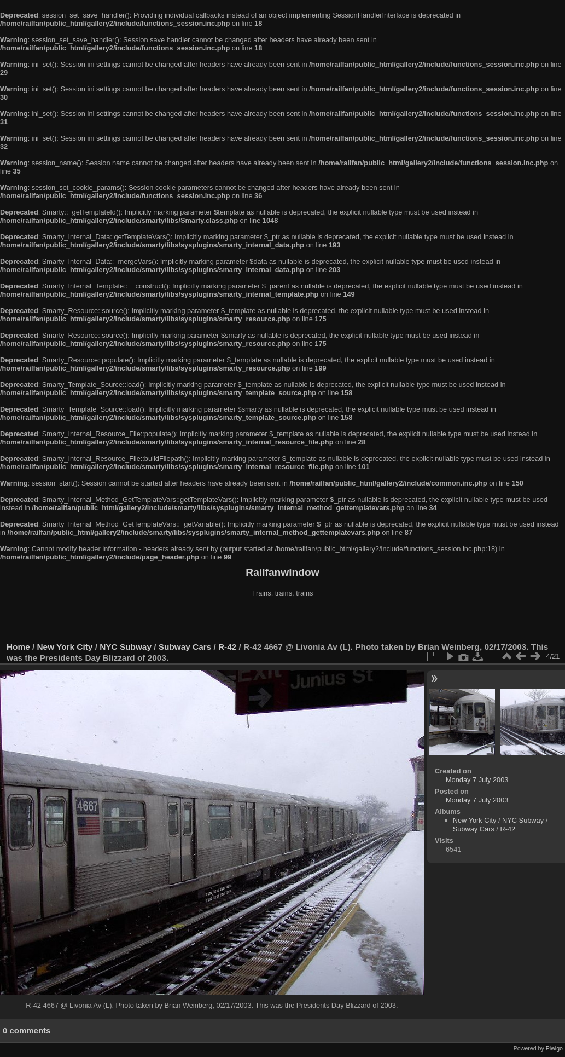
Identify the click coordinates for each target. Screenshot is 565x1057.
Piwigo (554, 1048)
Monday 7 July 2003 (477, 780)
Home (18, 646)
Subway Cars (185, 646)
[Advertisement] (283, 620)
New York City (65, 646)
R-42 (227, 646)
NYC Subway (126, 646)
